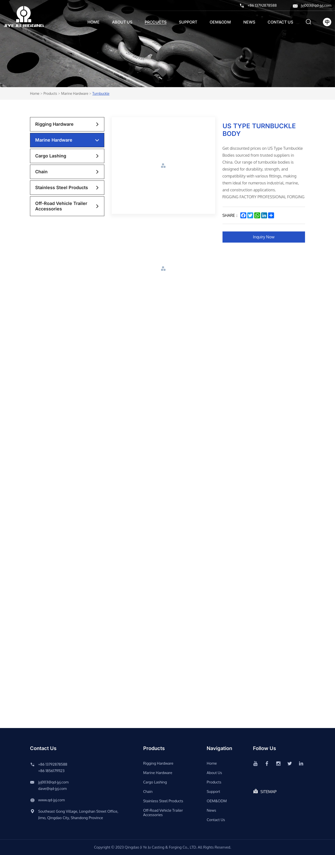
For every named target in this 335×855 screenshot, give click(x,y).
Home (93, 22)
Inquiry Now (264, 236)
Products (156, 22)
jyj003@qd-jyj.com (316, 5)
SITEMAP (268, 791)
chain (41, 171)
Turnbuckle (101, 94)
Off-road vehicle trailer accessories (61, 206)
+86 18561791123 (51, 770)
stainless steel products (61, 187)
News (249, 22)
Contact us (280, 22)
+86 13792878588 (262, 5)
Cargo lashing (50, 155)
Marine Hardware (74, 94)
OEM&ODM (220, 22)
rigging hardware (54, 124)
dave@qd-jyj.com (52, 788)
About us (122, 22)
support (188, 22)
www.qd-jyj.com (51, 800)
